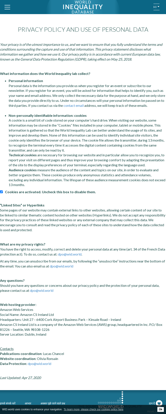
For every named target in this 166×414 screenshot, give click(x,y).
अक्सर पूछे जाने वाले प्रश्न (52, 403)
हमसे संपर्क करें (7, 403)
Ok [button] (160, 409)
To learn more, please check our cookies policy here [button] (93, 409)
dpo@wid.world (69, 254)
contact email (74, 105)
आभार (28, 403)
